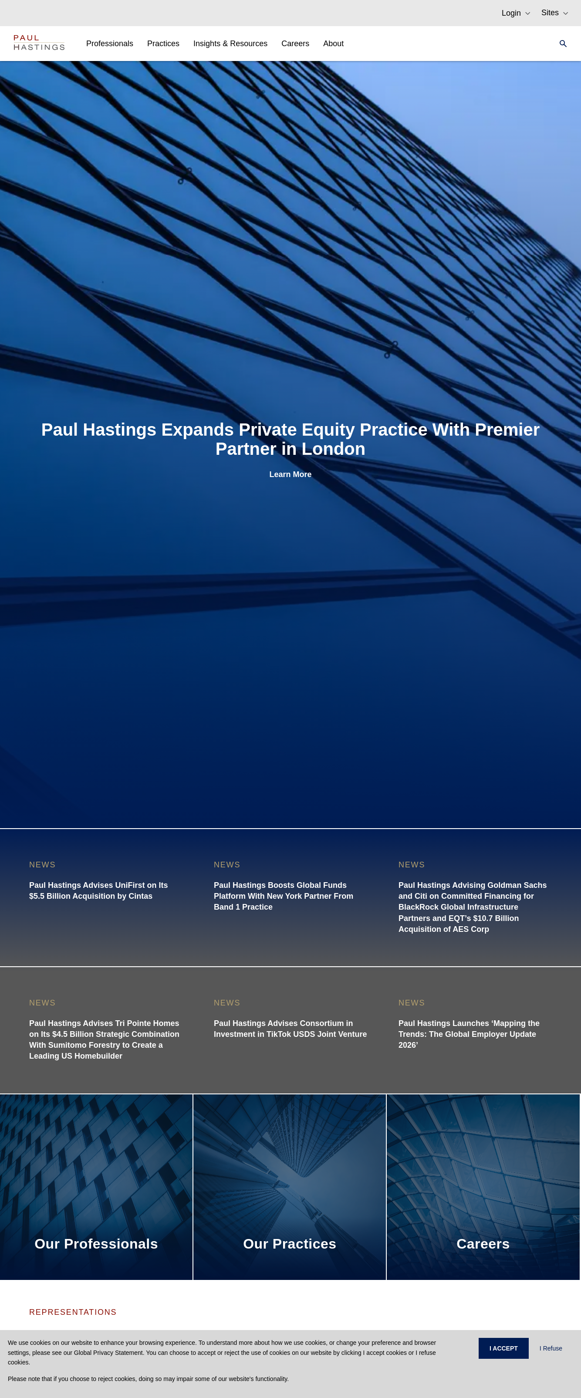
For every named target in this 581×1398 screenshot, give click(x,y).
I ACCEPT (504, 1348)
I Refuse (551, 1348)
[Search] (560, 43)
